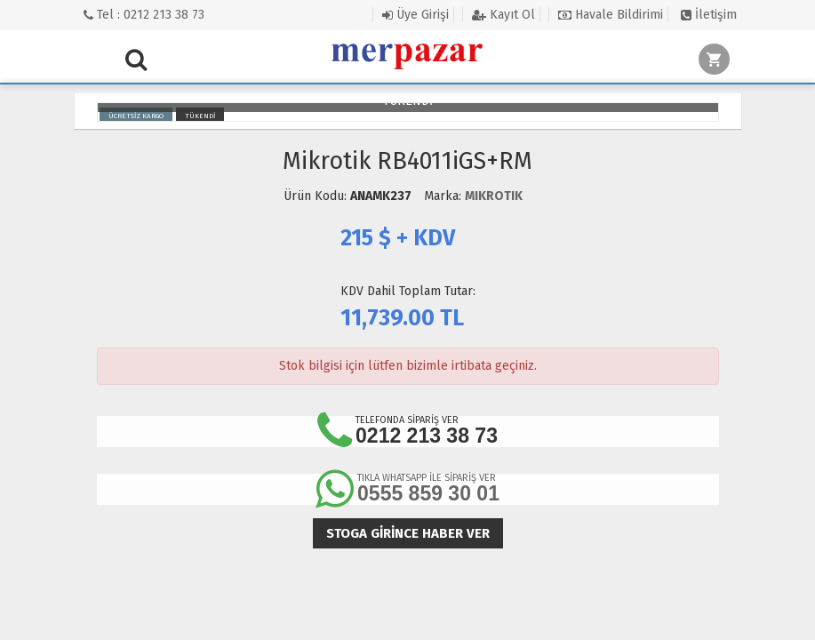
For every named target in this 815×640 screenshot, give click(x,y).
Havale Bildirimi (610, 14)
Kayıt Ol (503, 14)
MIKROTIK (494, 196)
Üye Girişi (415, 14)
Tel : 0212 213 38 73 (144, 14)
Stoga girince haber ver (408, 533)
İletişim (709, 14)
